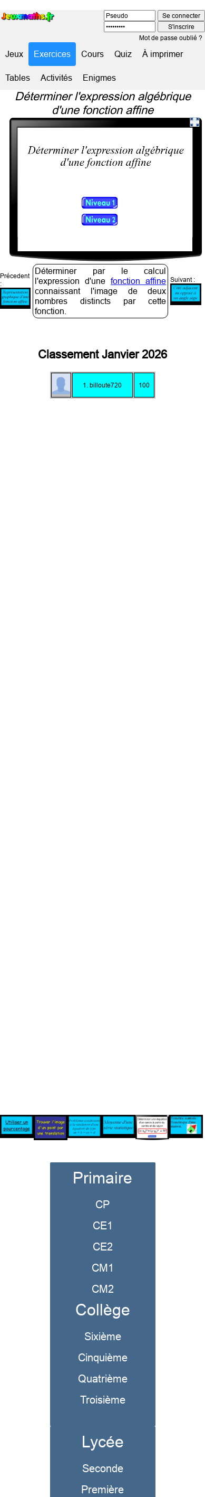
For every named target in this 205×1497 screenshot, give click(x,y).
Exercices (52, 54)
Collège (102, 1295)
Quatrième (103, 1364)
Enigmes (99, 77)
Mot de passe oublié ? (170, 38)
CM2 (103, 1274)
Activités (56, 77)
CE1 (103, 1211)
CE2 (103, 1232)
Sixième (102, 1321)
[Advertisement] (102, 737)
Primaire (102, 1163)
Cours (92, 54)
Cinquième (103, 1343)
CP (102, 1189)
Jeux (14, 54)
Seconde (102, 1453)
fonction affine (138, 266)
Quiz (123, 54)
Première (102, 1474)
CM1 (103, 1253)
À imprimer (162, 54)
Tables (17, 77)
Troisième (102, 1385)
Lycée (103, 1427)
